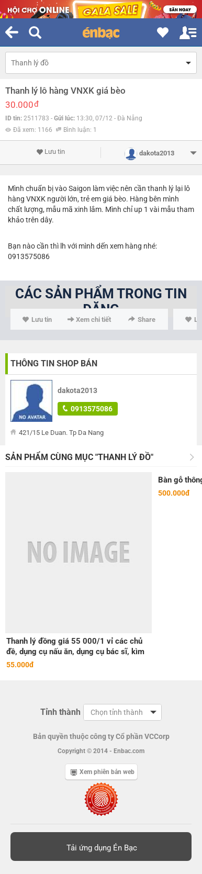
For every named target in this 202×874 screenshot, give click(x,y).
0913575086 (88, 409)
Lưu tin (50, 152)
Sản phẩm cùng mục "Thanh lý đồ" (79, 457)
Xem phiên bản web (102, 772)
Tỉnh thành (60, 712)
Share (141, 319)
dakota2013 (77, 390)
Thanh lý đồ (30, 63)
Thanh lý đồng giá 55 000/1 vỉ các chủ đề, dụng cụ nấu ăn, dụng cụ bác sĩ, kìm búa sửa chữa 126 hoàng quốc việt (75, 646)
